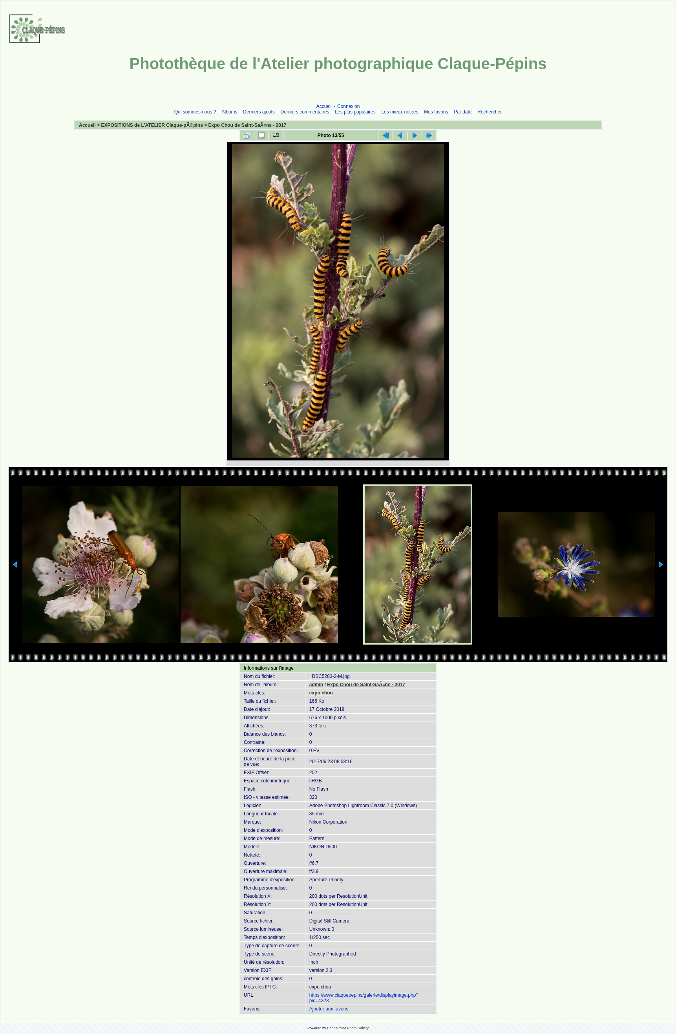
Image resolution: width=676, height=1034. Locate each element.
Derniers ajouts (259, 112)
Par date (462, 112)
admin (316, 684)
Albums (229, 112)
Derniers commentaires (305, 112)
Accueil (324, 106)
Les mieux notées (399, 112)
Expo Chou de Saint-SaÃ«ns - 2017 (247, 125)
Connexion (348, 106)
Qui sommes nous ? (195, 112)
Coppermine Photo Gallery (348, 1028)
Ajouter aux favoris (328, 1009)
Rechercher (489, 112)
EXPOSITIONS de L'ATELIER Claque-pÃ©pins (152, 125)
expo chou (321, 693)
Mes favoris (436, 112)
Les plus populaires (355, 112)
